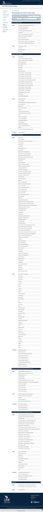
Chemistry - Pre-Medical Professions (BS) (24, 166)
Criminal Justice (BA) (21, 176)
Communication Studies (21, 293)
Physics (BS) (20, 239)
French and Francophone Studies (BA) (23, 194)
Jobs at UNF (41, 506)
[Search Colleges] (32, 16)
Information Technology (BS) (22, 389)
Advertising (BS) (20, 137)
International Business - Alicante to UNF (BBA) (24, 72)
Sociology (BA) (20, 262)
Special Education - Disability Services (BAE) (24, 441)
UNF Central (4, 506)
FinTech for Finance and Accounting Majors (24, 401)
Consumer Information (23, 506)
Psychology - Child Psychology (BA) (23, 253)
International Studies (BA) (21, 210)
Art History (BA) (20, 144)
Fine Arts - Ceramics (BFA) (22, 185)
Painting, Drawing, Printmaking (22, 320)
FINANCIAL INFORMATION (5, 25)
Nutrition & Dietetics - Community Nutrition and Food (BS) (26, 41)
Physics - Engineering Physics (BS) (23, 244)
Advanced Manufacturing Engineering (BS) (24, 371)
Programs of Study (16, 10)
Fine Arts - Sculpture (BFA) (22, 192)
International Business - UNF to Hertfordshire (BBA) (25, 85)
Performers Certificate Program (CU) (23, 360)
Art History (19, 281)
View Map (32, 499)
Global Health (20, 47)
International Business (21, 122)
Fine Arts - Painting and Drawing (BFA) (23, 187)
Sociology (19, 343)
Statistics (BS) (20, 269)
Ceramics (19, 286)
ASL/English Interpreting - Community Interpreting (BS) (26, 414)
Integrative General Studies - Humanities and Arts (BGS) (26, 203)
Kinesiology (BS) (20, 32)
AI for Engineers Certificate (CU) (22, 407)
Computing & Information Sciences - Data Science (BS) (25, 380)
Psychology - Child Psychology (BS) (23, 255)
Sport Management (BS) (21, 445)
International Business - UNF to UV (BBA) (24, 92)
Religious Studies (20, 336)
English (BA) (20, 180)
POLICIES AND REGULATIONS (5, 27)
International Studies (21, 309)
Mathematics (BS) (20, 214)
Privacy (14, 506)
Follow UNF (32, 500)
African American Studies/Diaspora (23, 274)
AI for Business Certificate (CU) (22, 404)
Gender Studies (20, 304)
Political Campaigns (21, 327)
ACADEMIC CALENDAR (6, 14)
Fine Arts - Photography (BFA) (22, 189)
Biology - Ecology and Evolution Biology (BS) (24, 155)
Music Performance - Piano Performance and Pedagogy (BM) (26, 233)
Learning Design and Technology (22, 464)
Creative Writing (20, 295)
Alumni (30, 0)
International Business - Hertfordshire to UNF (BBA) (25, 83)
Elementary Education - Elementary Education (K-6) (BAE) (26, 423)
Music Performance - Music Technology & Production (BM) (26, 224)
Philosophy (19, 322)
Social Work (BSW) (20, 260)
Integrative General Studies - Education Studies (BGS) (25, 201)
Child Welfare (20, 290)
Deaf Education (20, 455)
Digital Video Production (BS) (22, 178)
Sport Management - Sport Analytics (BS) (24, 448)
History (19, 306)
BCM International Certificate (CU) (23, 409)
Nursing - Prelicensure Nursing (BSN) (23, 39)
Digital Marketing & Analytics (22, 107)
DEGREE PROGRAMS (5, 22)
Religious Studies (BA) (21, 258)
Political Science (20, 329)
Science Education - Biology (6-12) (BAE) (23, 434)
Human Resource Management (22, 120)
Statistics (19, 347)
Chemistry (19, 288)
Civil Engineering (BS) (21, 376)
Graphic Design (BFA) (21, 196)
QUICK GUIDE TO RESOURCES (5, 31)
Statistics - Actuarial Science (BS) (22, 271)
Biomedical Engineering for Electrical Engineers (25, 395)
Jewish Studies (20, 311)
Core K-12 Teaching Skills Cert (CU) (23, 474)
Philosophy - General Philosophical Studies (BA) (25, 235)
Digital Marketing (20, 106)
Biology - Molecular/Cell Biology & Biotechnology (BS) (25, 157)
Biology (19, 284)
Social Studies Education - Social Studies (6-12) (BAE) (25, 439)
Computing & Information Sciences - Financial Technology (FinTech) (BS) (28, 382)
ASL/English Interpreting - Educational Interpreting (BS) (26, 416)
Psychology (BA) (20, 249)
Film (18, 300)
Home (12, 10)
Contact (1, 506)
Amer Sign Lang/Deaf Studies (22, 451)
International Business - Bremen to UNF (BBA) (24, 76)
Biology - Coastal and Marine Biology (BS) (24, 151)
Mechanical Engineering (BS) (22, 391)
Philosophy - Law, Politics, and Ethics (23, 237)
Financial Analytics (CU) (21, 132)
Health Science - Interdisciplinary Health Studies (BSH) (26, 25)
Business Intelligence (21, 100)
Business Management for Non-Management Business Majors (27, 102)
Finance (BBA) (20, 69)
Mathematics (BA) (20, 212)
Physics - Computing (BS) (21, 242)
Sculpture (19, 338)
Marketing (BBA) (20, 94)
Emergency (11, 506)
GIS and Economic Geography (22, 118)
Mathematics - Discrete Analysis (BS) (23, 217)
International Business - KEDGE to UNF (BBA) (24, 87)
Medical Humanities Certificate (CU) (23, 355)
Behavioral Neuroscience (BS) (22, 148)
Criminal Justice (20, 297)
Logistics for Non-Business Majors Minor (24, 125)
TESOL (19, 469)
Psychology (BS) (20, 251)
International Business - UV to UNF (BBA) (24, 90)
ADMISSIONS (4, 17)
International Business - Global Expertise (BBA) (24, 81)
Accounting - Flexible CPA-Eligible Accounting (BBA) (25, 60)
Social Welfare (20, 341)
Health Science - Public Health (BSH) (23, 27)
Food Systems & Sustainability (22, 46)
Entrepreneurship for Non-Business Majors (24, 113)
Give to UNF (36, 0)
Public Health (20, 51)
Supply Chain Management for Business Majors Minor (26, 129)
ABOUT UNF (4, 12)
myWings (39, 0)
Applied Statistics (20, 279)
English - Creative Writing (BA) (22, 182)
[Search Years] (15, 16)
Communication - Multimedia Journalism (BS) (24, 173)
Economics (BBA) (20, 65)
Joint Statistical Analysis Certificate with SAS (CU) (25, 353)
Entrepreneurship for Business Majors (23, 111)
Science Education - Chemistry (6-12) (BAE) (24, 436)
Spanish (19, 345)
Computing (19, 397)
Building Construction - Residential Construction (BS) (25, 373)
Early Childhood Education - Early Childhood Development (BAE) (27, 420)
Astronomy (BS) (20, 146)
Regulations (17, 506)
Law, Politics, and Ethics (21, 313)
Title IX (38, 506)
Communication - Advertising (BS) (23, 169)
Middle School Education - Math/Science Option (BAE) (25, 432)
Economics (19, 109)
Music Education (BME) (21, 221)
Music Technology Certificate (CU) (23, 357)
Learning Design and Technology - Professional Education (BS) (27, 427)
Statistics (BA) (20, 267)
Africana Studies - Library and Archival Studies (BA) (25, 141)
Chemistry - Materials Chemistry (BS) (23, 164)
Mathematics (20, 318)
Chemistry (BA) (20, 160)
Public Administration (21, 332)
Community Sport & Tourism (22, 453)
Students (24, 0)
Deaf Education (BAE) (21, 418)
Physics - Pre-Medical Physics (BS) (23, 246)
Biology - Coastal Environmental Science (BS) (24, 153)
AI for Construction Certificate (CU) (23, 405)
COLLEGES (4, 19)
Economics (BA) (20, 67)
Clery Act (35, 506)
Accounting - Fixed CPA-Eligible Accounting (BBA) (25, 58)
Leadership (19, 462)
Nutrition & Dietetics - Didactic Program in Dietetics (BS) (26, 43)
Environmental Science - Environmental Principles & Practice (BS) (27, 486)
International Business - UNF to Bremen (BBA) (24, 78)
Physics (19, 325)
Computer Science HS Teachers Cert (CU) (24, 472)
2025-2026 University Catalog (9, 6)
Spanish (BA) (20, 265)
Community (33, 0)
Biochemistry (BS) (20, 150)
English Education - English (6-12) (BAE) (23, 425)
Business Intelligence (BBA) (22, 62)
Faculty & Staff (27, 0)
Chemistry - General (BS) (21, 162)
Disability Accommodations (30, 506)
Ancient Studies (20, 275)
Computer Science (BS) (21, 378)
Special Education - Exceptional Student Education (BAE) (26, 443)
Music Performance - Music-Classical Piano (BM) (25, 226)
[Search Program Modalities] (18, 18)
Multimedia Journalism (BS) (22, 219)
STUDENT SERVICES (5, 29)
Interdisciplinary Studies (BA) (22, 208)
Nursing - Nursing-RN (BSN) (22, 37)
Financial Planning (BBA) (21, 71)
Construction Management (22, 399)
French (19, 302)
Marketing (19, 127)
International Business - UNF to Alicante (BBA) (24, 74)
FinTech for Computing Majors (22, 116)
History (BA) (20, 198)
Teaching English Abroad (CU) (22, 479)
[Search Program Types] (20, 16)
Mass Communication (21, 316)
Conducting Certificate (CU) (22, 351)
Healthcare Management (21, 49)
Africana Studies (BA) (21, 139)
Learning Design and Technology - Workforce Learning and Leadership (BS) (28, 429)
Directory (8, 506)
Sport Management (21, 467)
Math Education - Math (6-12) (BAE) (23, 430)
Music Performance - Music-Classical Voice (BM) (25, 228)
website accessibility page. (33, 507)
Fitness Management (21, 460)
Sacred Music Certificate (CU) (22, 364)
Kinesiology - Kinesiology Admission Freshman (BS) (25, 34)
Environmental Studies (21, 489)
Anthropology (20, 277)
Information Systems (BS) (21, 387)
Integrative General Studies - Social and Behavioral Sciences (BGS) (27, 205)
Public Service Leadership (21, 334)
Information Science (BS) (21, 385)
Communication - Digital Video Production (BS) (24, 171)
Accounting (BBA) (20, 56)
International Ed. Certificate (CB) (22, 477)
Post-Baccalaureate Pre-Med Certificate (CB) (24, 362)
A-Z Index (40, 3)
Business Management (21, 104)
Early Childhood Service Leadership (23, 458)
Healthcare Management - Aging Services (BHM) (25, 30)
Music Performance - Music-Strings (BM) (24, 230)
